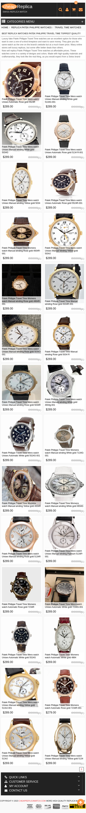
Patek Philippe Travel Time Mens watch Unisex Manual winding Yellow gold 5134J (20, 756)
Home (4, 27)
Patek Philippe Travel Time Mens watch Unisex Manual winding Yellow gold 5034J (63, 251)
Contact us (16, 790)
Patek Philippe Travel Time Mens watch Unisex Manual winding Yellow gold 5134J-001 (20, 705)
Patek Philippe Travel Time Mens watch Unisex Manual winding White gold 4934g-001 (63, 402)
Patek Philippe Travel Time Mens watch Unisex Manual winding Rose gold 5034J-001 (21, 352)
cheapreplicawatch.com (32, 801)
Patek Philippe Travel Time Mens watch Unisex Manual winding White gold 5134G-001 (63, 99)
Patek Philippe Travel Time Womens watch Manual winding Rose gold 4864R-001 (21, 301)
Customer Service (21, 781)
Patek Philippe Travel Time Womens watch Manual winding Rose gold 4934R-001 (21, 251)
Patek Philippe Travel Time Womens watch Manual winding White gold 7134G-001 (64, 453)
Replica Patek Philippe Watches (31, 27)
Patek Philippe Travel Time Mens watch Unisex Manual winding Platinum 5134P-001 (64, 554)
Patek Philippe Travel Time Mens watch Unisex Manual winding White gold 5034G (20, 150)
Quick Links (16, 777)
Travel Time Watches (68, 27)
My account (16, 786)
